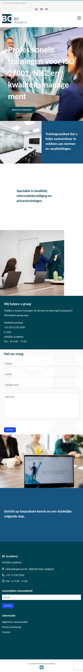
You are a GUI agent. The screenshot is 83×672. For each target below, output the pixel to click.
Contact (6, 632)
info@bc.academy (20, 3)
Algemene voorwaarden (15, 622)
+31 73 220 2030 (13, 575)
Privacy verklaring (11, 627)
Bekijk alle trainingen (22, 110)
